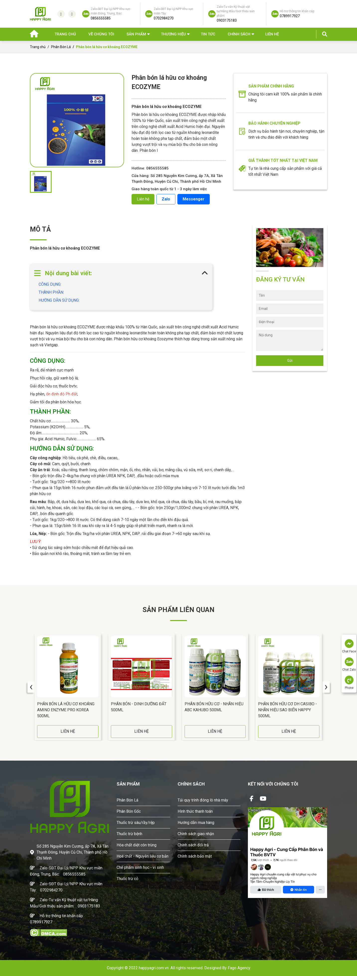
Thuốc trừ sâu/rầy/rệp (136, 822)
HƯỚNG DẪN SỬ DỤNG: (59, 300)
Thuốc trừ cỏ (127, 878)
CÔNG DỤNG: (50, 284)
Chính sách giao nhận (196, 833)
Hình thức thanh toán (195, 811)
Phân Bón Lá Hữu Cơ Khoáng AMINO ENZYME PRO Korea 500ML (65, 710)
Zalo (166, 199)
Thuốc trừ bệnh (129, 833)
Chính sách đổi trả (193, 845)
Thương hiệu (173, 34)
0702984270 (51, 890)
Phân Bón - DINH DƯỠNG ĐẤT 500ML (138, 707)
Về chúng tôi (101, 34)
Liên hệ (272, 34)
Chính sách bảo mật (195, 856)
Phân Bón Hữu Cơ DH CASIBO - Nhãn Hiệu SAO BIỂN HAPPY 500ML (287, 710)
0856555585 (74, 874)
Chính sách (239, 34)
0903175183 (89, 906)
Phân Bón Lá (61, 47)
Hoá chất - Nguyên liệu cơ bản (142, 856)
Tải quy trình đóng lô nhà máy (203, 800)
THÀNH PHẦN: (51, 292)
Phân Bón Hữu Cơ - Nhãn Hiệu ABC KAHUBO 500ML (214, 707)
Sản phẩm (136, 34)
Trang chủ (65, 34)
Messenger (194, 199)
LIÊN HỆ (68, 731)
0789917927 (41, 922)
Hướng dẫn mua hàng (196, 822)
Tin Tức (208, 34)
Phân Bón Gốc (129, 811)
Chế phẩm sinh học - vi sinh (140, 867)
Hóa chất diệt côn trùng (136, 845)
